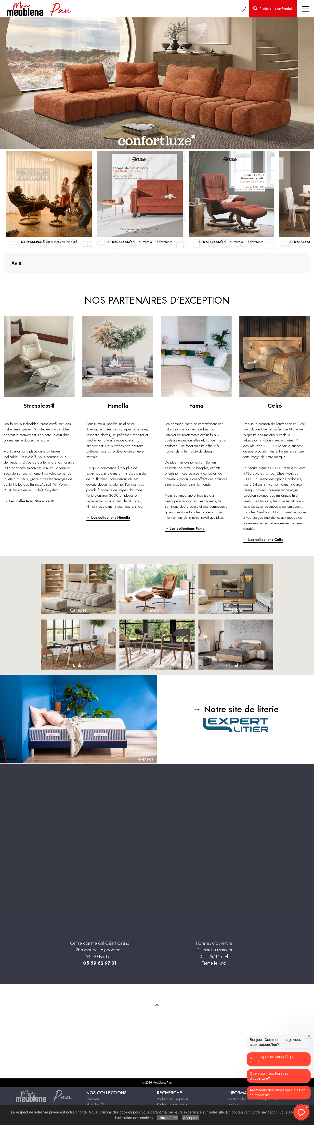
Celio (90, 1096)
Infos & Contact (239, 1091)
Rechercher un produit (173, 1074)
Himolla (91, 1091)
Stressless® (95, 1080)
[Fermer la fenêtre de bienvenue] (309, 1036)
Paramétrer (167, 1118)
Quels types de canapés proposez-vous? (278, 1059)
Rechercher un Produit (273, 8)
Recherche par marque (173, 1080)
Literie (90, 1102)
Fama (90, 1085)
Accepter (190, 1118)
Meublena (93, 1074)
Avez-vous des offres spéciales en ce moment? (277, 1092)
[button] (301, 1112)
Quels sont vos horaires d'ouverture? (269, 1075)
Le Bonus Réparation (172, 1091)
